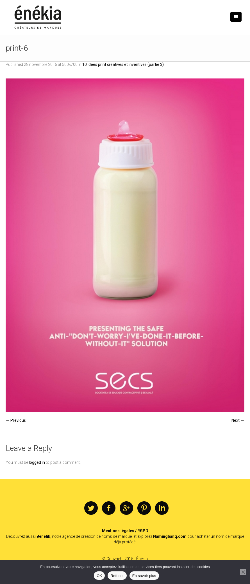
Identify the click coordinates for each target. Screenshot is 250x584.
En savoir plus (144, 576)
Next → (237, 420)
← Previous (16, 420)
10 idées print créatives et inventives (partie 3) (123, 64)
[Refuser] (243, 572)
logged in (37, 462)
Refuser (117, 576)
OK (99, 576)
